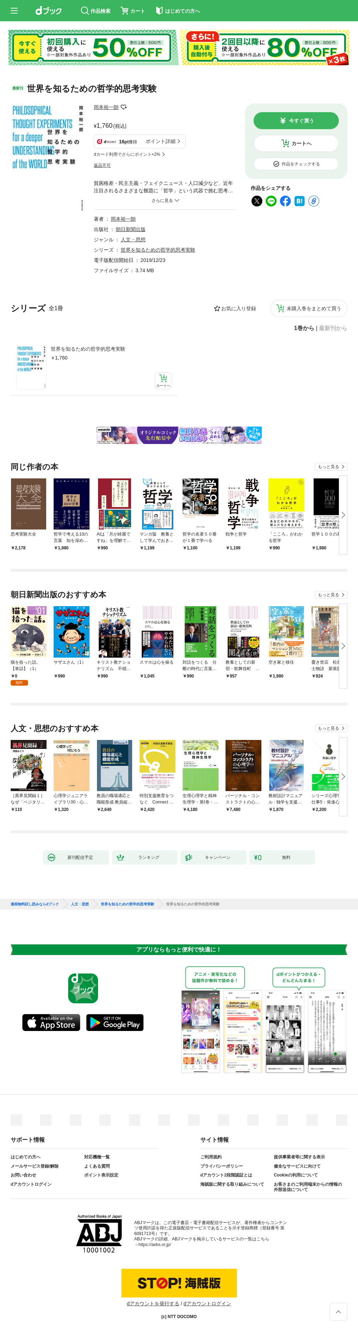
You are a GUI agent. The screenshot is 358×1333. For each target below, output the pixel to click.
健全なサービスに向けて (297, 1166)
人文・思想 (133, 239)
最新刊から (333, 328)
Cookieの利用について (296, 1175)
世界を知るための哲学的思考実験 (88, 349)
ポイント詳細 (160, 141)
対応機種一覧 (97, 1156)
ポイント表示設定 (101, 1175)
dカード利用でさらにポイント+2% (127, 154)
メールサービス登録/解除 (35, 1166)
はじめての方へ (25, 1156)
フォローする (123, 107)
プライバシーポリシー (221, 1166)
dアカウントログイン (31, 1184)
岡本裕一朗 (106, 107)
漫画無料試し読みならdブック (35, 904)
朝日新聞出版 (131, 229)
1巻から (304, 328)
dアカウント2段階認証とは (226, 1175)
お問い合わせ (23, 1175)
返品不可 (102, 165)
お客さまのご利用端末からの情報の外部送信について (308, 1187)
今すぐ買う (301, 121)
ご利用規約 (211, 1156)
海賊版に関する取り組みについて (232, 1184)
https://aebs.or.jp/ (155, 1244)
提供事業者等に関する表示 (299, 1156)
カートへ (301, 143)
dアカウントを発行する (153, 1303)
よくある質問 (97, 1166)
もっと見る (328, 466)
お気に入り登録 (238, 308)
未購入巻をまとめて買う (314, 308)
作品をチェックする (301, 163)
